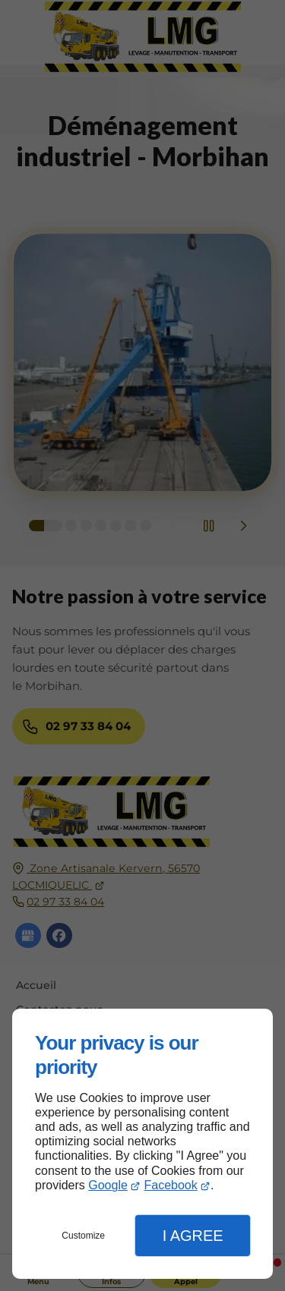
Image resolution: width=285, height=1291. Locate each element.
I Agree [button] (193, 1235)
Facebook (170, 1185)
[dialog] (142, 1144)
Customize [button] (83, 1235)
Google (108, 1185)
